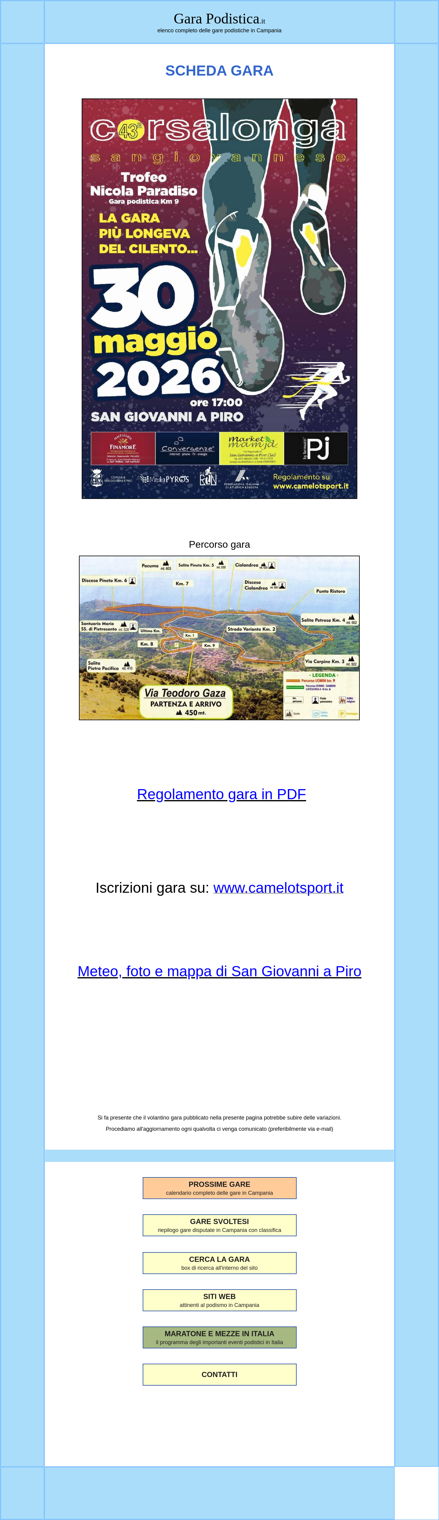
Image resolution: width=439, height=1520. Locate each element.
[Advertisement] (219, 1422)
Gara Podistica (216, 18)
